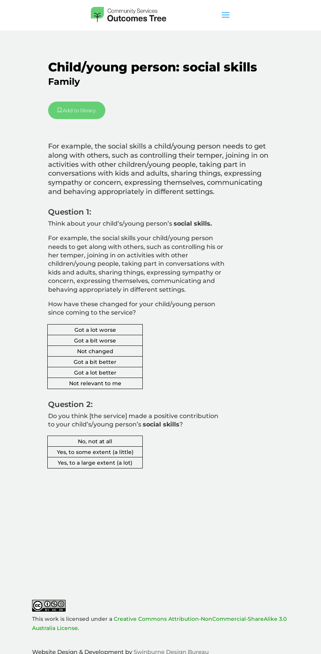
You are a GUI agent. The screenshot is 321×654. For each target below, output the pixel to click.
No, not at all (95, 441)
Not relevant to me (95, 383)
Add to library (77, 110)
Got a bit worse (95, 340)
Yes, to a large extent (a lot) (95, 462)
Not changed (95, 351)
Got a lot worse (95, 329)
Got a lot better (95, 372)
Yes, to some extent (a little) (95, 452)
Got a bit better (95, 361)
